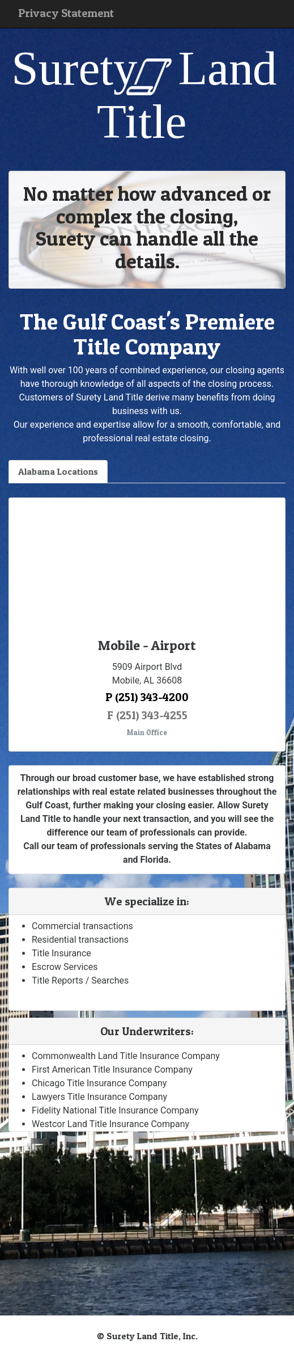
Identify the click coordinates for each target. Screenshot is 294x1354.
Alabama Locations (58, 471)
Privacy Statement (66, 13)
